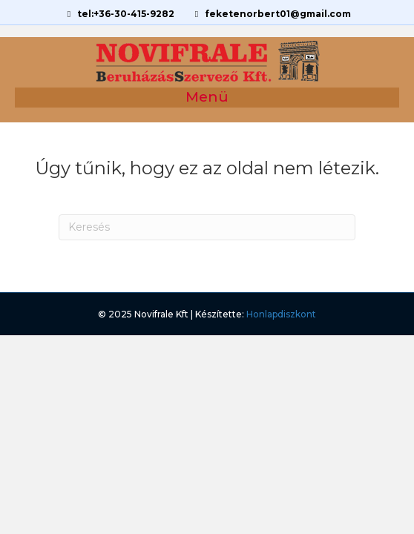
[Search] (207, 227)
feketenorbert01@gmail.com (271, 13)
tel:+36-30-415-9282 (119, 13)
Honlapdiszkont (281, 314)
